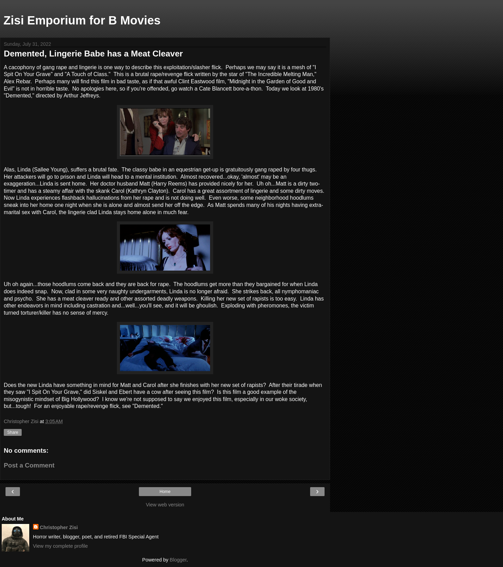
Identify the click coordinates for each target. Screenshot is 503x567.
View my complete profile (60, 546)
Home (165, 491)
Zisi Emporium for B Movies (82, 20)
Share (12, 432)
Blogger (178, 560)
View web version (165, 504)
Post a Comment (29, 465)
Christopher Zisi (59, 527)
